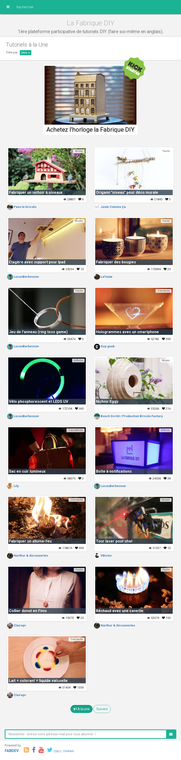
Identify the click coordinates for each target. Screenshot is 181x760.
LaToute (103, 276)
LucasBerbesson (23, 276)
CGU (57, 751)
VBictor (103, 555)
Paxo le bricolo (21, 207)
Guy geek (104, 346)
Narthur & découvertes (27, 555)
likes (25, 52)
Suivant (102, 709)
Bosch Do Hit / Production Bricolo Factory (128, 416)
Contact (68, 751)
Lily (13, 486)
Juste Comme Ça (110, 207)
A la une (82, 709)
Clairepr (16, 625)
